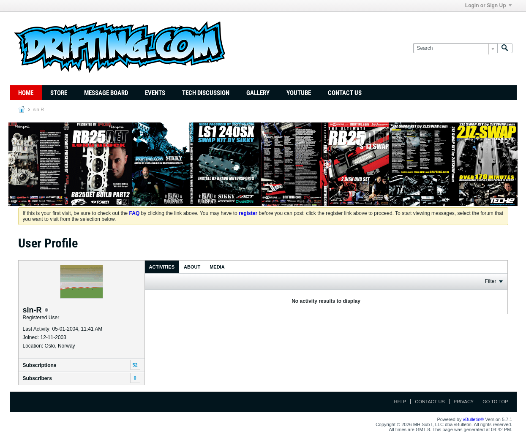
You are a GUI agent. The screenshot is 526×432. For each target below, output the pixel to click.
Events (155, 93)
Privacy (464, 401)
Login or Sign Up (488, 5)
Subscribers (37, 378)
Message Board (106, 93)
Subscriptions (40, 365)
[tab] (162, 266)
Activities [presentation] (162, 266)
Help (400, 401)
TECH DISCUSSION (205, 93)
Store (58, 93)
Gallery (258, 93)
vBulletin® (473, 419)
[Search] (455, 48)
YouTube (298, 93)
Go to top (495, 401)
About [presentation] (192, 266)
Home (25, 93)
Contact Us (345, 93)
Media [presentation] (217, 266)
